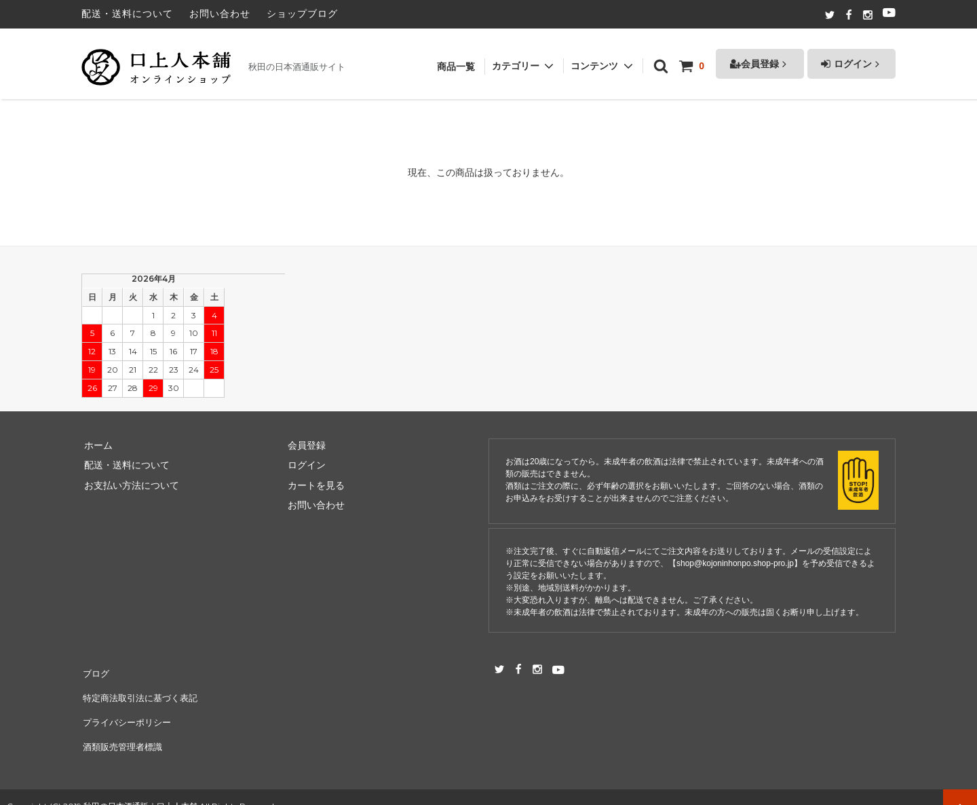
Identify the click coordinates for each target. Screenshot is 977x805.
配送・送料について (127, 13)
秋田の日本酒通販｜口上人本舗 (140, 788)
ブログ (95, 670)
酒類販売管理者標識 (124, 731)
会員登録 (760, 57)
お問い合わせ (219, 13)
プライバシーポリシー (128, 710)
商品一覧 (456, 59)
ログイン (851, 57)
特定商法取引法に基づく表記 (143, 691)
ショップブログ (302, 13)
